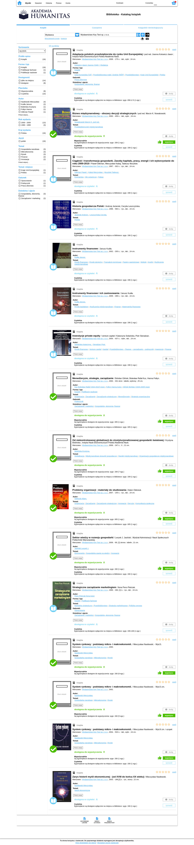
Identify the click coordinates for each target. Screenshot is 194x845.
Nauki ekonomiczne (82, 790)
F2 (165, 3)
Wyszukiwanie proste (52, 39)
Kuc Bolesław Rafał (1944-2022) (89, 387)
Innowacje (122, 503)
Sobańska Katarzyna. (83, 344)
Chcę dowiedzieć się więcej (85, 843)
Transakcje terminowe (112, 262)
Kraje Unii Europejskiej (149, 75)
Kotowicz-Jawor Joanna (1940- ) (91, 65)
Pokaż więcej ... (23, 115)
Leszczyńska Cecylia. (98, 215)
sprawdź (169, 100)
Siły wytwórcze (91, 177)
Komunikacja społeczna (144, 503)
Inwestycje (159, 349)
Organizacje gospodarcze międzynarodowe (156, 456)
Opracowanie (79, 610)
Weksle (143, 262)
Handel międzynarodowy (128, 456)
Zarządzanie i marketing (84, 406)
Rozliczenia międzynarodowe (101, 307)
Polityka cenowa (135, 606)
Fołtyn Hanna (114, 387)
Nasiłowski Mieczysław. (83, 653)
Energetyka (79, 177)
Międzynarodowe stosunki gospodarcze (101, 456)
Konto (68, 3)
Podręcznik (78, 401)
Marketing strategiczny (83, 606)
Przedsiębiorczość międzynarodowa (88, 127)
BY (141, 3)
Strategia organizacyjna (140, 397)
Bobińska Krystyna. (82, 451)
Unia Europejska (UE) (83, 75)
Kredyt (150, 262)
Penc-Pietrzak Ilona (84, 596)
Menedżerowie (124, 397)
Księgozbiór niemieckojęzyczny (150, 28)
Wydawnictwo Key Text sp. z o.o (95, 59)
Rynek (110, 658)
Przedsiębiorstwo (132, 75)
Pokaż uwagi (78, 89)
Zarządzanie (90, 397)
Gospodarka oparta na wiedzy (98, 553)
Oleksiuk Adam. (80, 499)
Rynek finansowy (81, 262)
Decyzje (131, 503)
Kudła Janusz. (80, 257)
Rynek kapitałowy (81, 307)
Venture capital (95, 349)
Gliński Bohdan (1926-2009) (136, 387)
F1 (159, 3)
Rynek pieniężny (96, 262)
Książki (43, 28)
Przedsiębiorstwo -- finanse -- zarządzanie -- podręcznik (132, 349)
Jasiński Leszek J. (81, 548)
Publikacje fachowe (89, 601)
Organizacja (79, 397)
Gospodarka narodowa (83, 658)
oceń (174, 50)
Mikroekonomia (100, 658)
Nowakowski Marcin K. (86, 122)
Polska (162, 75)
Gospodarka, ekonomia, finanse (87, 84)
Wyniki (28, 3)
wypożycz (169, 142)
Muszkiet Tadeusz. (111, 172)
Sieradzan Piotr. (99, 344)
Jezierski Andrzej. (81, 215)
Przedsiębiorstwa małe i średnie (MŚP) (108, 75)
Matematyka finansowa (131, 307)
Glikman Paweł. (80, 172)
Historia (49, 3)
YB (136, 3)
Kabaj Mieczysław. (95, 172)
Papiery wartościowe (131, 262)
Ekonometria (79, 553)
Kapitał (105, 349)
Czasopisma (97, 28)
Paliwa (100, 177)
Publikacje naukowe (89, 392)
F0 (155, 3)
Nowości (38, 3)
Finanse (117, 307)
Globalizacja (79, 456)
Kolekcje (64, 39)
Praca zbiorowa (80, 80)
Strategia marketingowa (118, 606)
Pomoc (59, 3)
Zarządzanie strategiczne (107, 397)
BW (131, 3)
